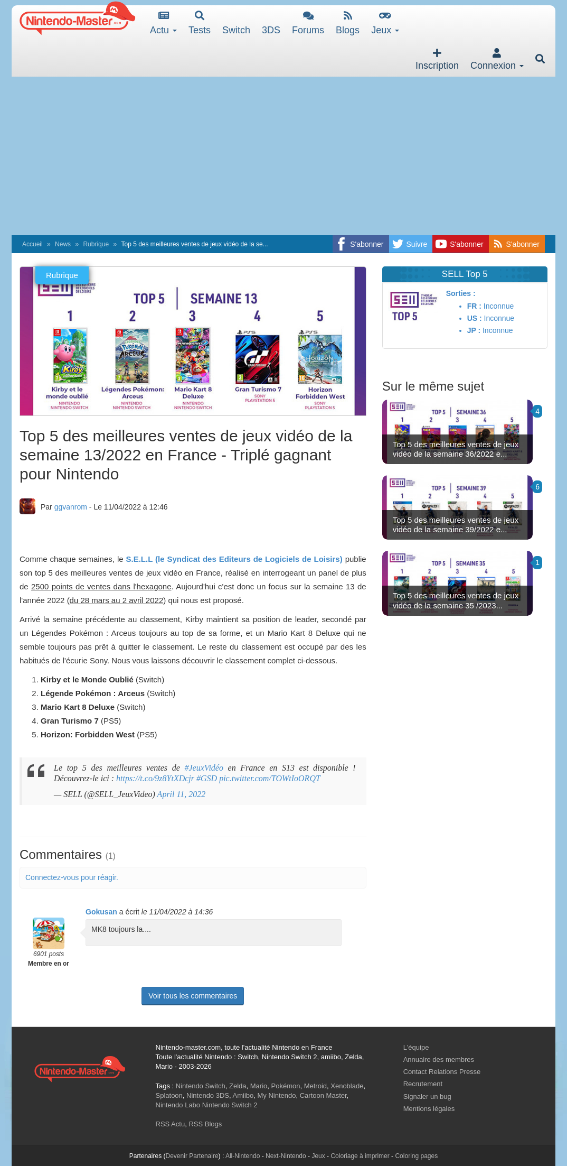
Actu (163, 23)
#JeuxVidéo (203, 767)
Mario (259, 1086)
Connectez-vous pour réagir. (71, 877)
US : (474, 318)
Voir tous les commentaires (192, 996)
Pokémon (285, 1086)
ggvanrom (70, 507)
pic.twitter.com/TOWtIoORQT (269, 778)
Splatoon (169, 1095)
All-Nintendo (242, 1156)
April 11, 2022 (181, 794)
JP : (473, 330)
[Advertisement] (283, 156)
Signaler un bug (427, 1096)
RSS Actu (170, 1124)
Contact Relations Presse (442, 1072)
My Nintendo (277, 1095)
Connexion (497, 59)
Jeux (385, 23)
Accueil (32, 244)
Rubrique (96, 244)
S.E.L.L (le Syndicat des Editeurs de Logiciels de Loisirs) (234, 558)
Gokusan (101, 912)
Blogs (348, 23)
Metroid (315, 1086)
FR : (474, 306)
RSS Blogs (205, 1124)
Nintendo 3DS (207, 1095)
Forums (308, 23)
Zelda (238, 1086)
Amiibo (243, 1095)
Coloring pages (416, 1156)
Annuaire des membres (438, 1059)
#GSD (206, 778)
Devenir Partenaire (192, 1156)
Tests (199, 23)
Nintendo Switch (200, 1086)
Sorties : (461, 293)
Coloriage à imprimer (359, 1156)
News (63, 244)
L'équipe (416, 1047)
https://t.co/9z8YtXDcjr (155, 778)
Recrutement (422, 1084)
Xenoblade (346, 1086)
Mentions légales (429, 1109)
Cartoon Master (323, 1095)
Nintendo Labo (178, 1105)
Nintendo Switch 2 (230, 1105)
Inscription (437, 59)
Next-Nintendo (286, 1156)
